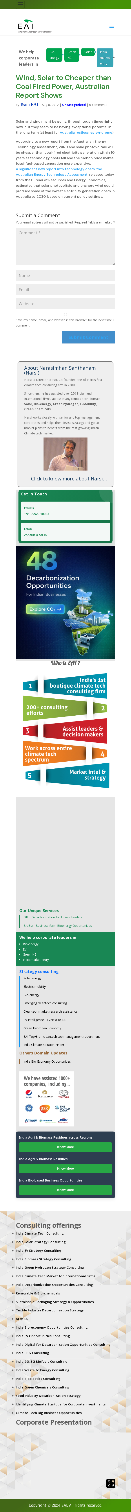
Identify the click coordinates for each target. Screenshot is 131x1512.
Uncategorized (74, 105)
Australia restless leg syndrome (86, 132)
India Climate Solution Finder (44, 1045)
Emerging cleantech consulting (45, 1003)
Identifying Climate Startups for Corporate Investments (61, 1404)
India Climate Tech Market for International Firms (55, 1276)
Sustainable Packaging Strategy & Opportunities (55, 1302)
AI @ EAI (22, 1318)
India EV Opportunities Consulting (43, 1336)
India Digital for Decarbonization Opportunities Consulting (63, 1344)
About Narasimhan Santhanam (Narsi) (60, 370)
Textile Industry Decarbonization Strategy (50, 1310)
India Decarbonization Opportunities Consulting (54, 1284)
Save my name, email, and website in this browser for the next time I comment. (65, 322)
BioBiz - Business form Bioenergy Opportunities (58, 925)
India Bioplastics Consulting (38, 1378)
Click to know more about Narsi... (69, 478)
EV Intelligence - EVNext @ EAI (45, 1020)
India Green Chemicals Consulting (42, 1387)
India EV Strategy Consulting (38, 1250)
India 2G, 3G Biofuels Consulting (41, 1361)
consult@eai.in (35, 535)
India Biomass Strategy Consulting (43, 1259)
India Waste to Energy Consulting (42, 1370)
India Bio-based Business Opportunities (50, 1180)
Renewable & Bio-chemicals (38, 1293)
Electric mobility (35, 986)
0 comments (98, 105)
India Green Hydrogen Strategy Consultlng (50, 1267)
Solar (88, 52)
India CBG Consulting (32, 1353)
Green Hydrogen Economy (42, 1028)
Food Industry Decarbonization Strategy (48, 1395)
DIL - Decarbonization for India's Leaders (53, 917)
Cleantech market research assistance (51, 1011)
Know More (65, 1147)
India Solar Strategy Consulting (41, 1242)
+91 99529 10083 (36, 514)
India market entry (105, 57)
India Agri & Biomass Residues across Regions (56, 1137)
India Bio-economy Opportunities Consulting (52, 1327)
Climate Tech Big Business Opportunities (49, 1412)
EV (24, 949)
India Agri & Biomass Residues (43, 1159)
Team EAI (29, 104)
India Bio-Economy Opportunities (47, 1061)
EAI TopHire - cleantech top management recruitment (62, 1036)
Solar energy (32, 978)
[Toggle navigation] (20, 4)
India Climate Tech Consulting (40, 1233)
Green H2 (71, 55)
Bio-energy (54, 55)
